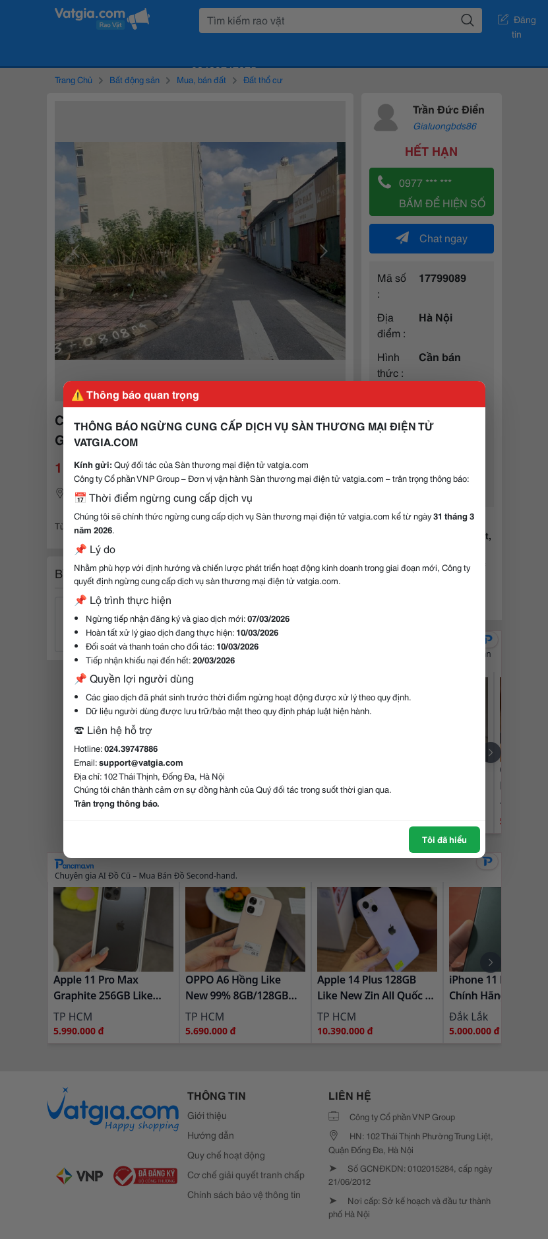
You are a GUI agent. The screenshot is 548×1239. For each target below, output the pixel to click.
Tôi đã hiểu (444, 839)
